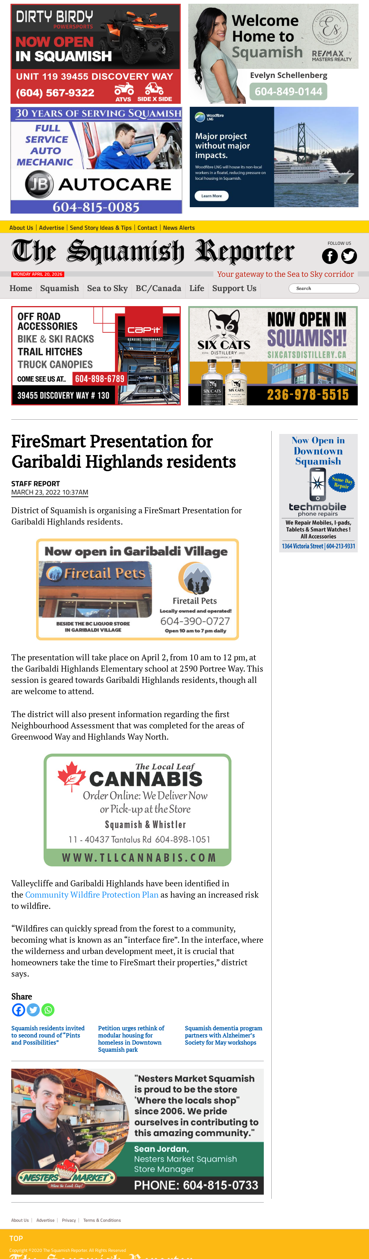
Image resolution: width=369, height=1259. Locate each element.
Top (16, 1238)
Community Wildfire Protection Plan (92, 894)
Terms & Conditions (102, 1220)
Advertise (45, 1220)
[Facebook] (18, 1009)
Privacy (69, 1220)
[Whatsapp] (47, 1009)
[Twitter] (33, 1009)
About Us (20, 1220)
